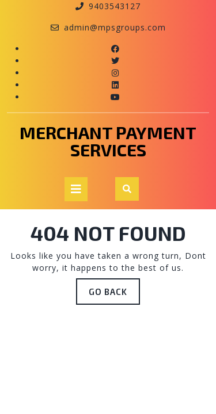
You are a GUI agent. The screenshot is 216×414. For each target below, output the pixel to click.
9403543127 (115, 6)
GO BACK (114, 287)
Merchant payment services (108, 141)
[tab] (76, 189)
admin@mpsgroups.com (115, 27)
